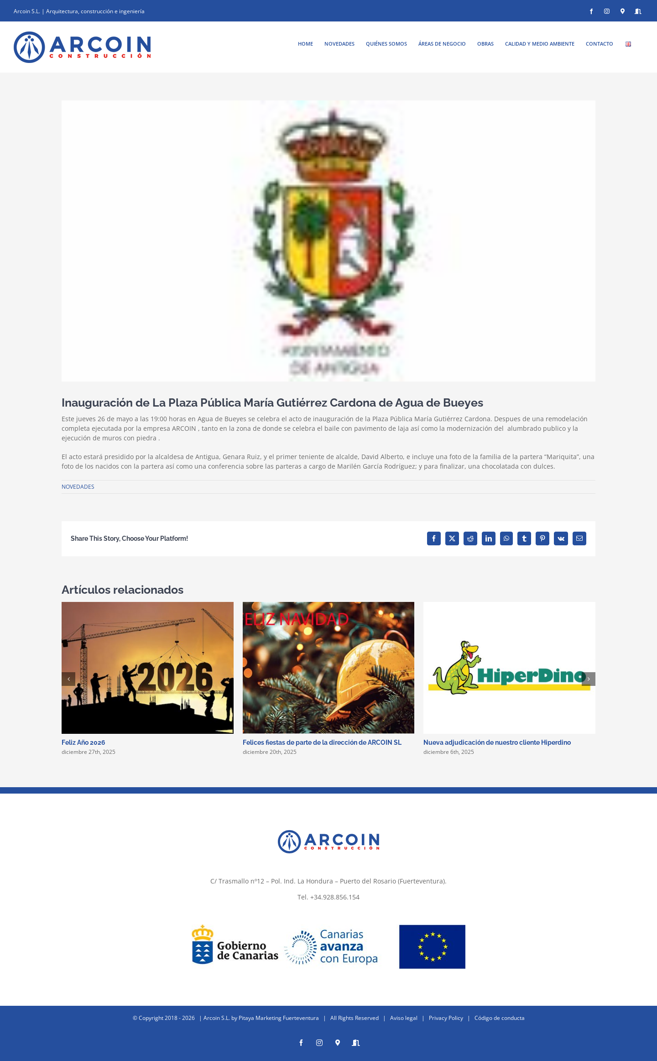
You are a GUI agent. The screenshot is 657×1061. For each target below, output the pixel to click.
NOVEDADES (78, 487)
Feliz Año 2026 (83, 742)
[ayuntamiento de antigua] (328, 241)
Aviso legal (403, 1013)
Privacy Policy (446, 1013)
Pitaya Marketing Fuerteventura (279, 1013)
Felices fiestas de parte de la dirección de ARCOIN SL (322, 742)
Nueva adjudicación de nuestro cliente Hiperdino (497, 742)
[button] (68, 679)
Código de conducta (499, 1013)
